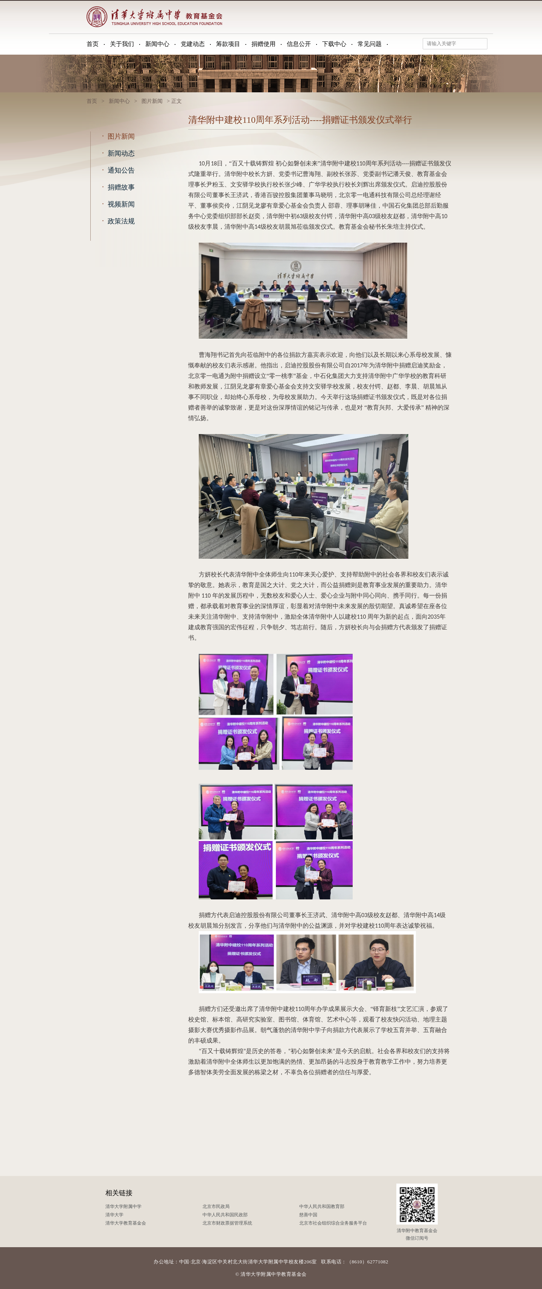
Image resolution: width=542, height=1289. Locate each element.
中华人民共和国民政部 (225, 1214)
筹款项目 (228, 44)
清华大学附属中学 (123, 1206)
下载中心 (334, 44)
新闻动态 (116, 152)
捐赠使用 (263, 44)
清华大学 (114, 1214)
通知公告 (116, 169)
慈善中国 (308, 1214)
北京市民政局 (216, 1206)
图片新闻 (152, 101)
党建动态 (193, 44)
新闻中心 (157, 44)
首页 (93, 44)
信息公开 (299, 44)
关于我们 (122, 44)
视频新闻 (116, 203)
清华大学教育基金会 (125, 1223)
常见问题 (370, 44)
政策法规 (116, 220)
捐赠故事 (116, 186)
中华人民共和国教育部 (321, 1206)
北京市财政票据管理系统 (227, 1223)
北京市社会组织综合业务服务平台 (333, 1223)
